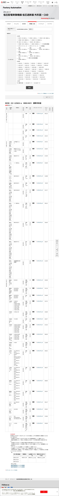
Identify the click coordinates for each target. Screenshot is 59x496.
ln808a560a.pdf (40, 190)
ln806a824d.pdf (40, 155)
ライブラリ (49, 23)
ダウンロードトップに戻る (11, 470)
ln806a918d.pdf (40, 318)
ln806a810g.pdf (40, 241)
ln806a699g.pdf (40, 203)
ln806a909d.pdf (40, 416)
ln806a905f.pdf (40, 391)
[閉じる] (57, 492)
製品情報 (22, 2)
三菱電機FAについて (31, 5)
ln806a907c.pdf (40, 402)
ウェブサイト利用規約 (31, 494)
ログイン (56, 5)
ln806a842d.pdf (40, 183)
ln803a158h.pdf (40, 260)
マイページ (45, 5)
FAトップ (12, 2)
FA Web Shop (47, 2)
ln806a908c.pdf (40, 409)
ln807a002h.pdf (40, 148)
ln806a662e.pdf (40, 280)
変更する (30, 29)
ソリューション (17, 2)
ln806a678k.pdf (40, 350)
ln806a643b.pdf (40, 311)
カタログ (9, 23)
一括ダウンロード (48, 97)
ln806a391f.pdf (40, 324)
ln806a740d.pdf (40, 124)
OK (43, 491)
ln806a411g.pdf (40, 113)
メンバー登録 (50, 5)
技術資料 (24, 23)
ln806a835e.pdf (40, 176)
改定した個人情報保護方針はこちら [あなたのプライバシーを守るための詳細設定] (19, 490)
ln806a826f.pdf (40, 162)
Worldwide (52, 2)
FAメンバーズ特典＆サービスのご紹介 (46, 93)
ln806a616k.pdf (40, 367)
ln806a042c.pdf (40, 342)
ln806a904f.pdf (40, 380)
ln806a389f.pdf (40, 301)
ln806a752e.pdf (40, 135)
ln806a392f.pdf (40, 334)
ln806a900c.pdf (40, 295)
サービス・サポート (28, 2)
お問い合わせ (39, 5)
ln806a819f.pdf (40, 141)
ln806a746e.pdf (40, 130)
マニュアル (16, 23)
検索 (29, 87)
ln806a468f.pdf (40, 423)
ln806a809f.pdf (40, 222)
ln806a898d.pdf (40, 288)
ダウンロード (34, 2)
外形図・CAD (32, 23)
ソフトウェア (41, 23)
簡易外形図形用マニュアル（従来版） (18, 465)
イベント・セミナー (41, 2)
